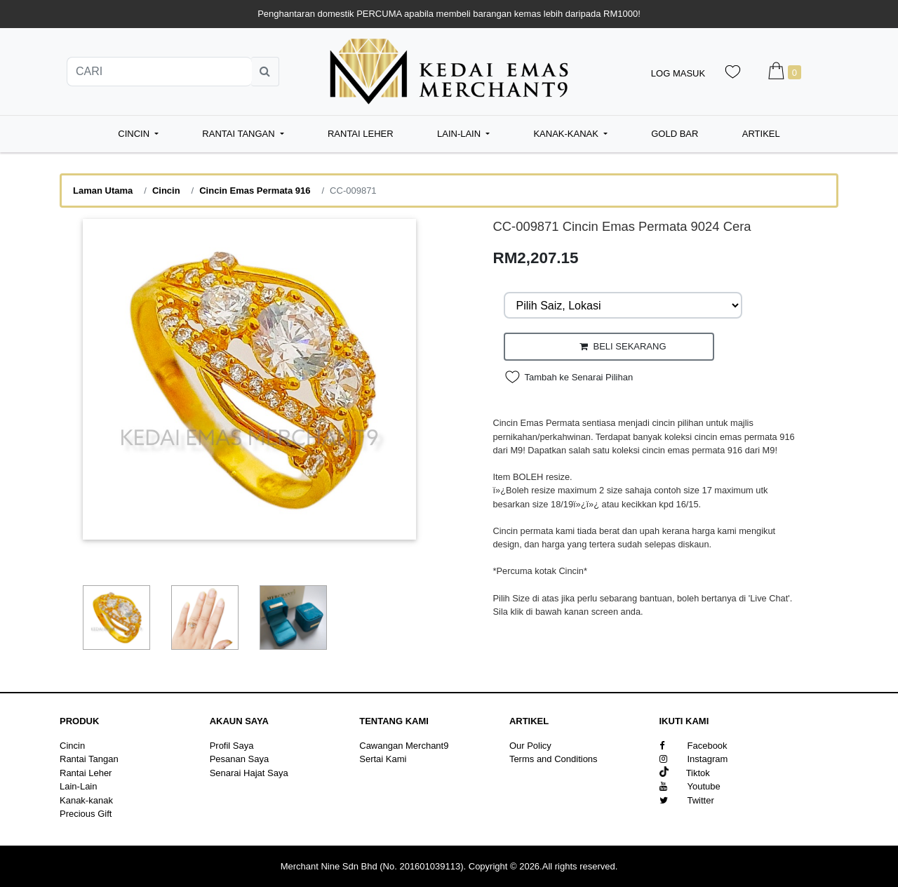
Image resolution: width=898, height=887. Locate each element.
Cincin (166, 190)
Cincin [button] (135, 133)
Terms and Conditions (553, 759)
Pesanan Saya (239, 759)
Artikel (761, 133)
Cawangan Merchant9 (403, 745)
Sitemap (526, 773)
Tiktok (684, 773)
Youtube (690, 786)
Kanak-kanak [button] (567, 133)
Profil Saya (232, 745)
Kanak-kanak (86, 800)
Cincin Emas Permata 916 (254, 190)
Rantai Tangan (89, 759)
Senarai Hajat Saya (249, 773)
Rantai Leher (361, 133)
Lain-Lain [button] (460, 133)
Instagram (693, 759)
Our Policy (530, 745)
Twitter (686, 800)
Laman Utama (103, 190)
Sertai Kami (382, 759)
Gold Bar (674, 133)
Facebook (693, 745)
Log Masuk (678, 73)
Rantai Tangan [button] (239, 133)
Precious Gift (86, 813)
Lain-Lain (79, 786)
